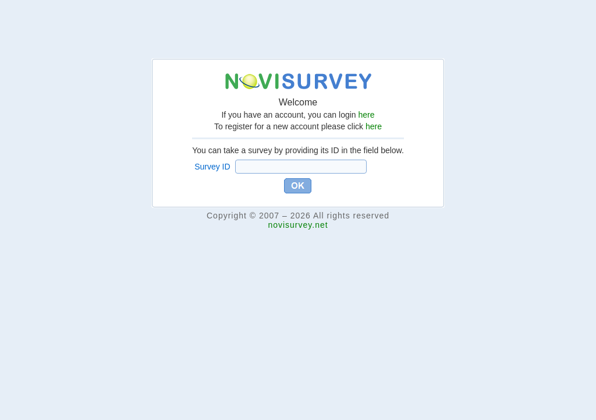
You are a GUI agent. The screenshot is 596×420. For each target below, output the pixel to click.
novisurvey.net (298, 225)
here (367, 114)
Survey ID (212, 166)
